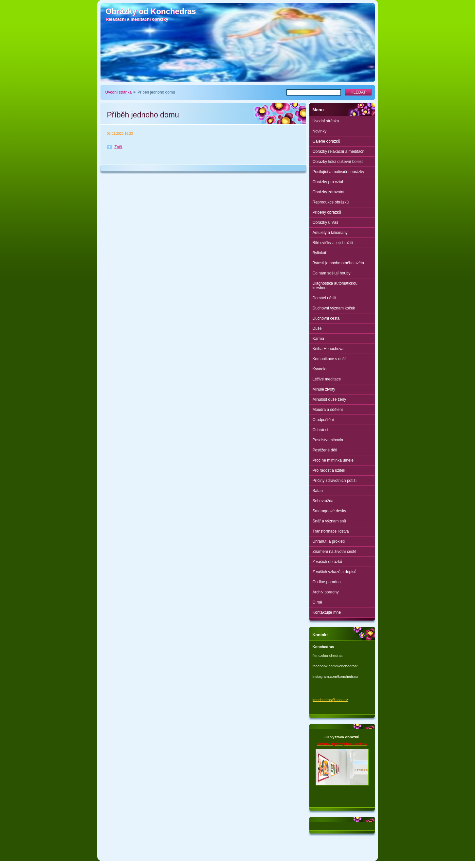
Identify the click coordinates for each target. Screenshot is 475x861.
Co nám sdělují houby (332, 273)
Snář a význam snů (329, 521)
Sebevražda (323, 501)
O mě (317, 602)
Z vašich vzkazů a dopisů (334, 572)
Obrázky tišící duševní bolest (338, 161)
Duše (317, 328)
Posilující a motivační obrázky (338, 171)
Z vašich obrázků (327, 561)
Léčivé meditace (327, 379)
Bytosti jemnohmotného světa (338, 263)
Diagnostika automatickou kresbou (335, 285)
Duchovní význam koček (334, 308)
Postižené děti (325, 450)
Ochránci (320, 430)
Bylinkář (320, 253)
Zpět (118, 147)
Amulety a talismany (330, 232)
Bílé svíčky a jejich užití (333, 242)
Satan (318, 490)
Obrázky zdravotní (328, 192)
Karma (318, 338)
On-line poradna (327, 582)
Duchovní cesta (326, 318)
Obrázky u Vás (325, 222)
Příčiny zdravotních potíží (335, 480)
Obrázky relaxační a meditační (339, 151)
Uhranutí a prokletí (329, 541)
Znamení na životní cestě (334, 551)
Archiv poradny (326, 592)
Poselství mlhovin (328, 440)
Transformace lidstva (331, 531)
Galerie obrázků (326, 141)
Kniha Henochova (328, 348)
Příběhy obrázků (327, 212)
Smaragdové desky (329, 511)
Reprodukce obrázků (331, 202)
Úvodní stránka (118, 92)
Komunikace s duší (329, 359)
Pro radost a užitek (329, 470)
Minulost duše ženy (329, 399)
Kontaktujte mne (327, 612)
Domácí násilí (325, 298)
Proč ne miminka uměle (333, 460)
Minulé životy (324, 389)
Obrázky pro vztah (328, 182)
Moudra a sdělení (328, 409)
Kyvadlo (320, 369)
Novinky (320, 131)
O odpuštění (323, 419)
